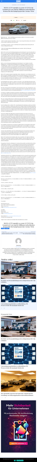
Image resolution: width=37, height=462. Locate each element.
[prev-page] (2, 308)
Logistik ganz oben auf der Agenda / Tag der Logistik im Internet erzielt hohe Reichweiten (10, 233)
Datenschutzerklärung (20, 460)
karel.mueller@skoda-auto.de (8, 213)
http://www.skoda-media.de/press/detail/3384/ (28, 90)
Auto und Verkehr (21, 4)
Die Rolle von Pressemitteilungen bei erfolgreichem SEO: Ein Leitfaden (18, 281)
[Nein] (35, 459)
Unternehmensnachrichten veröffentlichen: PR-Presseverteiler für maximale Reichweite (14, 304)
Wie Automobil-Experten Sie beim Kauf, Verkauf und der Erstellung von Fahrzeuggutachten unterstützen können (17, 394)
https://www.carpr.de (18, 246)
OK (14, 460)
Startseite (14, 4)
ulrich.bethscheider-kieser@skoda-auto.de (9, 207)
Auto (2, 228)
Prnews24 (16, 17)
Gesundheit (7, 228)
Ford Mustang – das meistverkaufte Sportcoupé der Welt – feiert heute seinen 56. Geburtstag (27, 233)
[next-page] (4, 308)
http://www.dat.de (33, 172)
